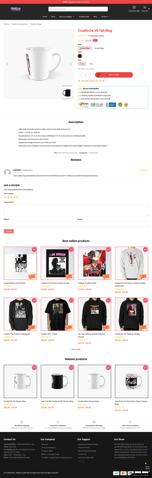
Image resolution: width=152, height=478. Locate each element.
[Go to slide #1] (32, 105)
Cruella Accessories (20, 24)
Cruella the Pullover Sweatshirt (17, 334)
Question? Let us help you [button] (141, 475)
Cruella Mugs (36, 24)
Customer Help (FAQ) (86, 458)
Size (79, 60)
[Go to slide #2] (45, 105)
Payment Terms (84, 448)
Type (80, 44)
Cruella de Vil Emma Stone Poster (55, 283)
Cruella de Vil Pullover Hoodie (127, 334)
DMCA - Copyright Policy (50, 454)
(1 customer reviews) (96, 36)
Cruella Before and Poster (14, 283)
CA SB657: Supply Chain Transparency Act (56, 458)
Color (80, 52)
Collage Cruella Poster (87, 283)
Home (6, 24)
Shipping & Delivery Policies (88, 444)
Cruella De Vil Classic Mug (15, 401)
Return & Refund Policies (87, 451)
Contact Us (82, 454)
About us (44, 444)
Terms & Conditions (48, 448)
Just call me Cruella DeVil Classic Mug (57, 401)
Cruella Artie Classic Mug (88, 401)
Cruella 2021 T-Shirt (49, 334)
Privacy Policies (47, 451)
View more (76, 349)
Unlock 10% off (147, 467)
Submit (8, 231)
